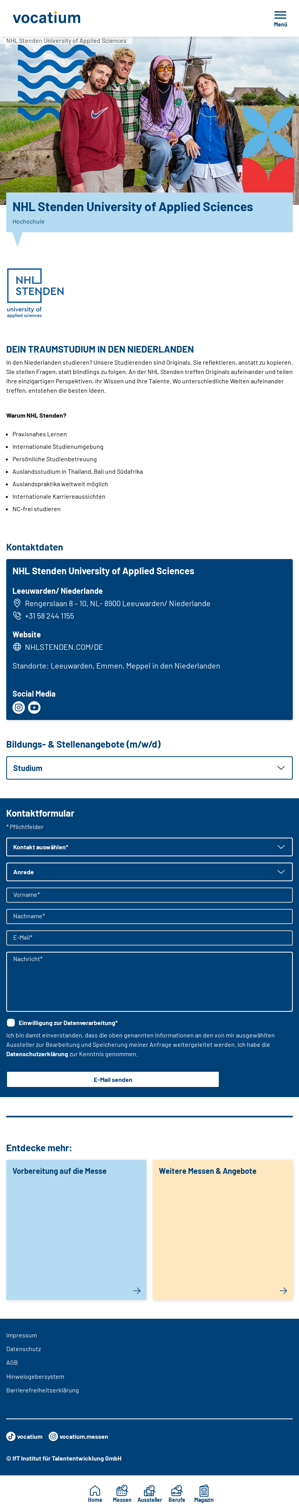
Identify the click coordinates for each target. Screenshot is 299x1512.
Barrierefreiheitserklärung (42, 1390)
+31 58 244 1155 (43, 615)
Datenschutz (23, 1348)
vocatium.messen (78, 1436)
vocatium (24, 1436)
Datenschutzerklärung (37, 1053)
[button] (149, 768)
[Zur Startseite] (63, 18)
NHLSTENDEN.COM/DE (64, 646)
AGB (12, 1362)
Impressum (21, 1335)
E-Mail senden (113, 1079)
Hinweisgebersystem (35, 1376)
